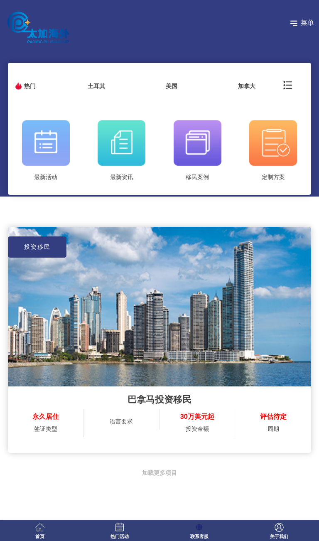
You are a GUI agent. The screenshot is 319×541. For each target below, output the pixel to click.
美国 (171, 86)
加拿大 (246, 86)
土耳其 (96, 86)
